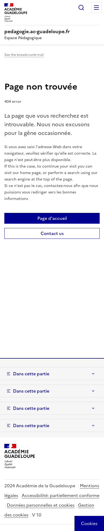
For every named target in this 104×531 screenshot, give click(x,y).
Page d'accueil (52, 218)
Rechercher (81, 7)
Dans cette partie (31, 373)
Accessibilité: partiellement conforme (60, 495)
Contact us (52, 233)
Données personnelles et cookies (40, 505)
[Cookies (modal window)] (89, 523)
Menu (96, 7)
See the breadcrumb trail (24, 54)
